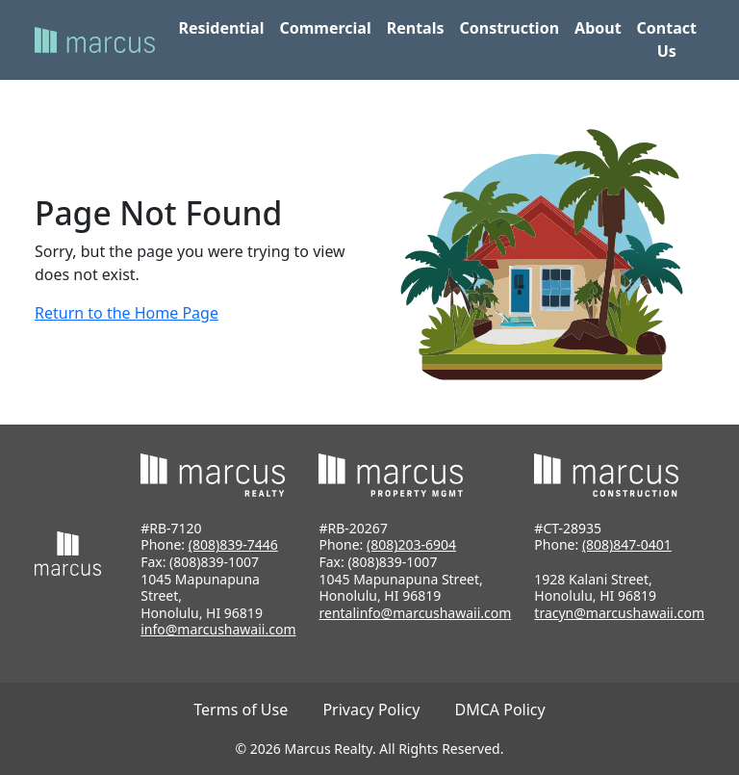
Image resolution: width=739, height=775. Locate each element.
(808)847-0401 (627, 544)
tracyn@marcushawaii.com (619, 613)
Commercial (324, 28)
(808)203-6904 (411, 544)
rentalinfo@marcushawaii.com (415, 613)
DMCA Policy (500, 709)
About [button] (598, 28)
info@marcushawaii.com (217, 629)
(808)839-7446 (233, 544)
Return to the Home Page (126, 312)
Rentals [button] (416, 28)
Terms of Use (240, 709)
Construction (509, 28)
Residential (221, 28)
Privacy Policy (371, 709)
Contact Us (667, 39)
